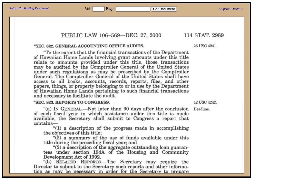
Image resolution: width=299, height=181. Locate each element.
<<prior (224, 9)
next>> (238, 9)
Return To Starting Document (29, 8)
